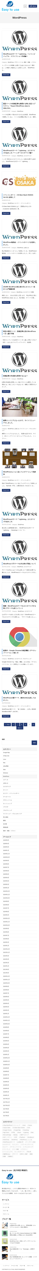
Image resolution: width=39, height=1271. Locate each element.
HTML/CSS (6, 756)
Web (4, 769)
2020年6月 (6, 996)
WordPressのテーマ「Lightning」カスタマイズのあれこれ (19, 520)
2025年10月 (6, 857)
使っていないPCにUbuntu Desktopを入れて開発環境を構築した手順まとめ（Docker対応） (23, 1234)
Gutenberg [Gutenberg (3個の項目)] (26, 1130)
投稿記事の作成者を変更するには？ (15, 376)
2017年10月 (6, 1105)
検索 (3, 739)
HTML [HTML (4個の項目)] (13, 1132)
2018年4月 (6, 1085)
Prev (7, 724)
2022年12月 (6, 949)
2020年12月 (6, 976)
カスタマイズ (27, 156)
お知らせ (26, 247)
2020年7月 (6, 993)
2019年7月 (6, 1034)
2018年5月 (6, 1081)
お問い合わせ (33, 6)
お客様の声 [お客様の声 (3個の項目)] (20, 1142)
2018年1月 (6, 1095)
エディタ (5, 779)
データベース (7, 796)
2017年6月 (6, 1115)
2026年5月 (6, 840)
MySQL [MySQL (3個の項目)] (16, 1135)
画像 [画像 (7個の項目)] (4, 1156)
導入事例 (5, 817)
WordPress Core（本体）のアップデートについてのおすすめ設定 (23, 1242)
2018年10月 (6, 1064)
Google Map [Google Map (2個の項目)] (17, 1130)
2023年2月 (6, 942)
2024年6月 (6, 911)
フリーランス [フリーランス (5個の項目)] (6, 1149)
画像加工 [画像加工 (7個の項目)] (10, 1156)
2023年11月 (6, 921)
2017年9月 (6, 1109)
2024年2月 (6, 915)
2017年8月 (6, 1112)
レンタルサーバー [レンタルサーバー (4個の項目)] (20, 1151)
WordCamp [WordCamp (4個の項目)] (6, 1139)
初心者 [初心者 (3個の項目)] (29, 1151)
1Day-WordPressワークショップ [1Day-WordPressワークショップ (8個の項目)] (11, 1125)
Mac (4, 762)
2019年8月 (6, 1030)
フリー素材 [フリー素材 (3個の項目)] (16, 1149)
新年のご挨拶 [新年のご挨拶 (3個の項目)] (24, 1154)
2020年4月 (6, 1003)
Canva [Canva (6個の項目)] (30, 1125)
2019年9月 (6, 1027)
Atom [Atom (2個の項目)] (24, 1125)
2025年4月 (6, 877)
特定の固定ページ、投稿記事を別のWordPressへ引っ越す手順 (19, 332)
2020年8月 (6, 990)
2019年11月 (6, 1020)
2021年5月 (6, 973)
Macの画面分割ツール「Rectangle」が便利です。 (22, 1250)
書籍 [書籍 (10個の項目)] (31, 1154)
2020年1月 (6, 1013)
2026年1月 (6, 850)
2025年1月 (6, 887)
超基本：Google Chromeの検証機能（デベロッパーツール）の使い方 (19, 652)
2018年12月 (6, 1058)
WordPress (11, 62)
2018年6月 (6, 1078)
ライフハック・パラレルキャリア (12, 813)
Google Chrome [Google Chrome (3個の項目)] (7, 1130)
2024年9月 (6, 901)
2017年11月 (6, 1102)
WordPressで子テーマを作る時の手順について (19, 564)
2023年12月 (6, 918)
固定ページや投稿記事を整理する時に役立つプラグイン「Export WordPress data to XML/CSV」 (19, 106)
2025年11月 (6, 853)
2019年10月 (6, 1024)
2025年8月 (6, 864)
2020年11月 (6, 979)
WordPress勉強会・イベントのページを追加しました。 (19, 243)
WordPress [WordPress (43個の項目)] (15, 1139)
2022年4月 (6, 956)
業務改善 (5, 827)
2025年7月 (6, 867)
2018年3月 (6, 1088)
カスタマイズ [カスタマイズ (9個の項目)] (6, 1144)
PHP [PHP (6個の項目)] (16, 1137)
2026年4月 (6, 843)
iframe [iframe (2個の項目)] (19, 1132)
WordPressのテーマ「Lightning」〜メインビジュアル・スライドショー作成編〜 (19, 55)
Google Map (6, 752)
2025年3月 (6, 881)
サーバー (5, 790)
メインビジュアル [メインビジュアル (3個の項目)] (8, 1151)
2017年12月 (6, 1098)
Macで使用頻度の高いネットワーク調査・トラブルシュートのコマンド (23, 1257)
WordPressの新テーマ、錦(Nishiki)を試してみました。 (19, 699)
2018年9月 (6, 1068)
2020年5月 (6, 1000)
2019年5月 (6, 1041)
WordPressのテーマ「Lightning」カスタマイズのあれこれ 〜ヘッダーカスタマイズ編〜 (19, 152)
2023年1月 (6, 945)
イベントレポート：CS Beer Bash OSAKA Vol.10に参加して (18, 196)
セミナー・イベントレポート (22, 203)
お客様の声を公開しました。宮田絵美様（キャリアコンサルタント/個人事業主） (23, 1226)
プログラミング (27, 658)
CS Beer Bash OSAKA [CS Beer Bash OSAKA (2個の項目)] (19, 1127)
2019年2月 (6, 1051)
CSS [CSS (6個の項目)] (29, 1127)
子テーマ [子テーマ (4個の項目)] (15, 1154)
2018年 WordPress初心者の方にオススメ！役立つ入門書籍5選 (19, 288)
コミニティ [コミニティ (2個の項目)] (16, 1144)
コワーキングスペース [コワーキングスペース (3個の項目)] (27, 1144)
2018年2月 (6, 1092)
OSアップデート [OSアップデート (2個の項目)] (7, 1137)
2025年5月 (6, 874)
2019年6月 (6, 1037)
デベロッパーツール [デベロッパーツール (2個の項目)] (16, 1147)
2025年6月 (6, 871)
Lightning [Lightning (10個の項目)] (26, 1132)
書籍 (32, 292)
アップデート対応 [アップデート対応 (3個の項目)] (30, 1142)
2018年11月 (6, 1061)
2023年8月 (6, 932)
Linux (4, 759)
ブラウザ (5, 807)
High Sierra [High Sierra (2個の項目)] (6, 1132)
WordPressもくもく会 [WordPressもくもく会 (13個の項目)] (26, 1139)
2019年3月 (6, 1047)
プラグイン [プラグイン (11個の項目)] (24, 1149)
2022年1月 (6, 966)
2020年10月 (6, 983)
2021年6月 (6, 969)
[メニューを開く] (25, 6)
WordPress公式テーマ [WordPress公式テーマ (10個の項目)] (9, 1142)
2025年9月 (6, 860)
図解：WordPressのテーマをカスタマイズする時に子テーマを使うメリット (19, 607)
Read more (6, 74)
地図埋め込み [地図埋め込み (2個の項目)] (6, 1154)
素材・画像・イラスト (30, 62)
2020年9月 (6, 986)
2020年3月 (6, 1007)
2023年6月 (6, 939)
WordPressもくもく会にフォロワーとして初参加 (19, 473)
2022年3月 (6, 959)
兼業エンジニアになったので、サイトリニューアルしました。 (19, 422)
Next (20, 728)
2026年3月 (6, 847)
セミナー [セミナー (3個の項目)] (5, 1147)
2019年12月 (6, 1017)
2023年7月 (6, 935)
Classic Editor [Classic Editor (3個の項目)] (6, 1127)
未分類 (5, 824)
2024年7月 (6, 908)
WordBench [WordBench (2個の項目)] (31, 1137)
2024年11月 (6, 894)
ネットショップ (7, 803)
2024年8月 (6, 905)
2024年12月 (6, 891)
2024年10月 (6, 898)
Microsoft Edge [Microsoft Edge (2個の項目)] (7, 1135)
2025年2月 (6, 884)
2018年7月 (6, 1075)
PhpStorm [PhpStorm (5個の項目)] (22, 1137)
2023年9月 (6, 928)
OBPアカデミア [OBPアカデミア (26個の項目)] (25, 1135)
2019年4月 (6, 1044)
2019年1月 (6, 1054)
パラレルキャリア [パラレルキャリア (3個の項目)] (28, 1147)
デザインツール (18, 62)
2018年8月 (6, 1071)
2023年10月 (6, 925)
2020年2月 (6, 1010)
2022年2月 (6, 962)
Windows (5, 773)
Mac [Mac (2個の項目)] (32, 1132)
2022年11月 (6, 952)
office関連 (6, 766)
